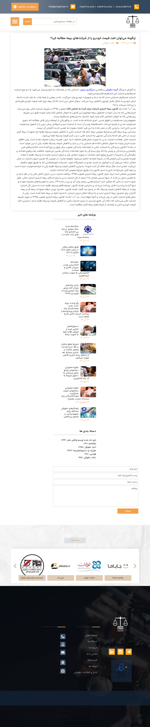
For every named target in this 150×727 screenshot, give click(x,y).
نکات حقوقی (108, 43)
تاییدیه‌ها (92, 660)
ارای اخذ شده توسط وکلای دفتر (78, 440)
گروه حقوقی (111, 90)
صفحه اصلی (91, 635)
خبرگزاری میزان (87, 90)
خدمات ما (92, 641)
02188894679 (123, 7)
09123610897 (86, 7)
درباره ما (93, 648)
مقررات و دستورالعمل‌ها (81, 450)
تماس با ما (92, 654)
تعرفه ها (93, 666)
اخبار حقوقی (87, 447)
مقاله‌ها (90, 443)
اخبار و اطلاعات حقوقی (85, 672)
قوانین (90, 454)
